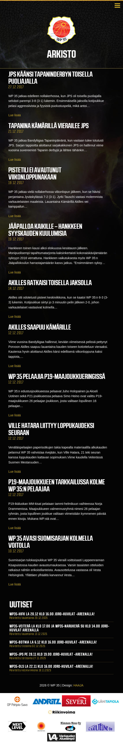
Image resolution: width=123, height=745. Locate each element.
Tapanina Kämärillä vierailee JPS (48, 126)
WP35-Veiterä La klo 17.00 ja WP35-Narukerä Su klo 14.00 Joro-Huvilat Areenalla (59, 628)
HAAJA (78, 685)
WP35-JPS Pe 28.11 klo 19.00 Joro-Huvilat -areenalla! (51, 654)
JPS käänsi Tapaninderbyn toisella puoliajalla (50, 77)
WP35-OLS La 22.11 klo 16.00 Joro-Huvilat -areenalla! (51, 666)
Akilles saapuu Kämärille (39, 327)
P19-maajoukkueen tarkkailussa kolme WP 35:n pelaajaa (56, 485)
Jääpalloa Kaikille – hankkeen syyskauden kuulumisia (45, 230)
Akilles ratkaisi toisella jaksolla (50, 282)
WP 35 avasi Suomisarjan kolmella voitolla (50, 542)
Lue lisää (14, 115)
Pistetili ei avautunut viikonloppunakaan (34, 173)
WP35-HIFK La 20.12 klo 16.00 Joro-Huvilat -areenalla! (52, 614)
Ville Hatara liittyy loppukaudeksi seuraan (51, 429)
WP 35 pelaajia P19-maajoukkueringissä (56, 376)
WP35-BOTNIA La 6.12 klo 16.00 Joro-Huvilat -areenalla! (53, 642)
